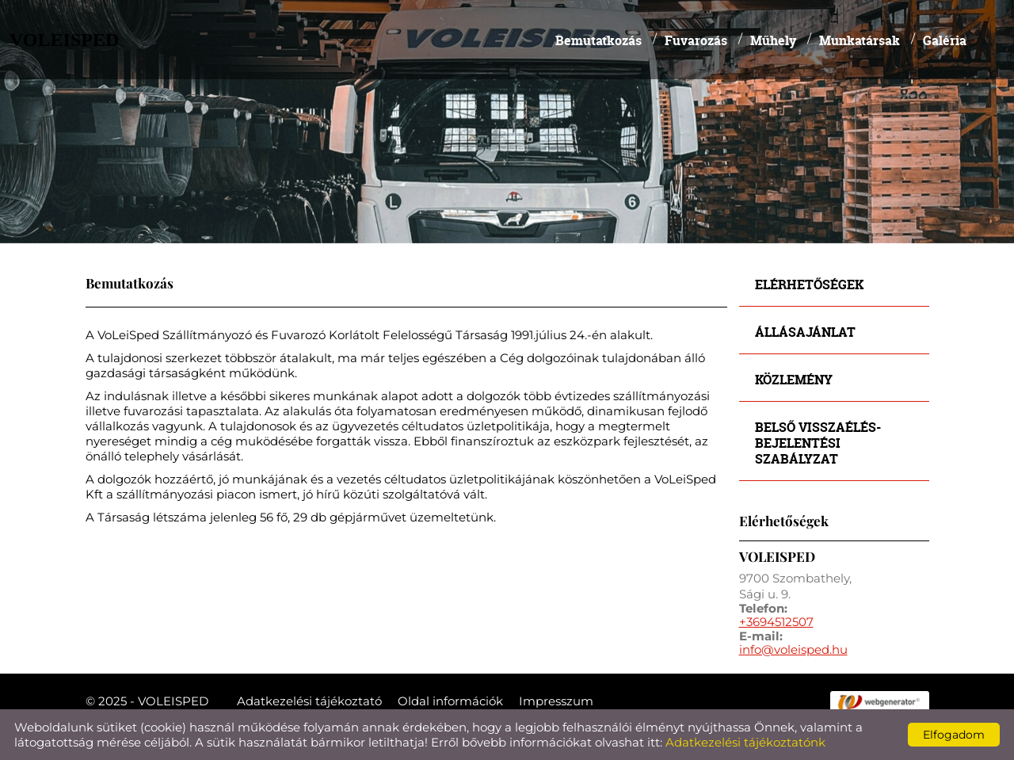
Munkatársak (859, 40)
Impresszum (556, 700)
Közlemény (794, 379)
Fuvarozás (696, 40)
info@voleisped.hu (793, 649)
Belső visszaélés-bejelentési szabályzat (818, 442)
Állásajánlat (805, 331)
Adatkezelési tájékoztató (309, 700)
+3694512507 (776, 621)
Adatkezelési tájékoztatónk (745, 742)
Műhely (773, 40)
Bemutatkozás (598, 40)
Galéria (944, 40)
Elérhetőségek (809, 284)
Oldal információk (450, 700)
